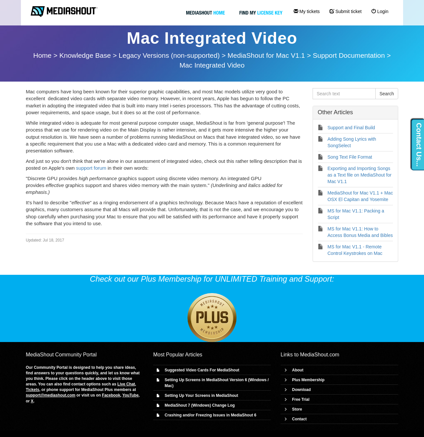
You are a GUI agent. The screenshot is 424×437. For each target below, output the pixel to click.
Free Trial (300, 399)
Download (301, 389)
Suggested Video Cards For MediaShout (202, 370)
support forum (91, 168)
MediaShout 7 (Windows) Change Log (200, 405)
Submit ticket (346, 11)
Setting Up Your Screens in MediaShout (201, 395)
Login (379, 11)
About (297, 370)
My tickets (307, 11)
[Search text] (344, 93)
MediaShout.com (319, 354)
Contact (299, 419)
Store (297, 409)
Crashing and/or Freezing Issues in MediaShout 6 (210, 415)
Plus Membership (308, 380)
